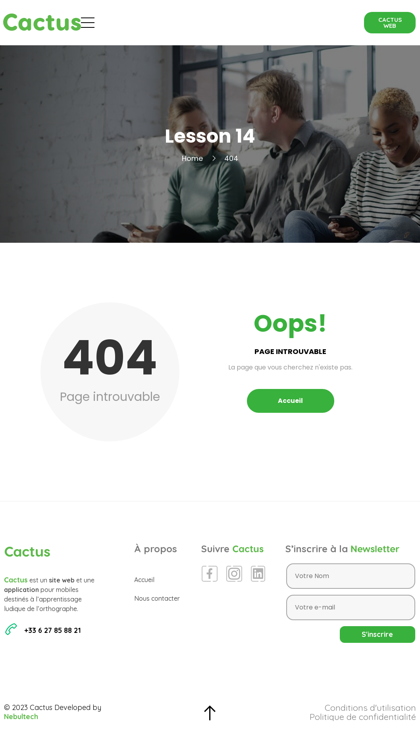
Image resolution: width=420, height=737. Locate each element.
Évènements (175, 23)
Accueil (130, 23)
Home (192, 158)
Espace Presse (260, 23)
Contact (309, 23)
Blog (216, 23)
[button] (390, 22)
